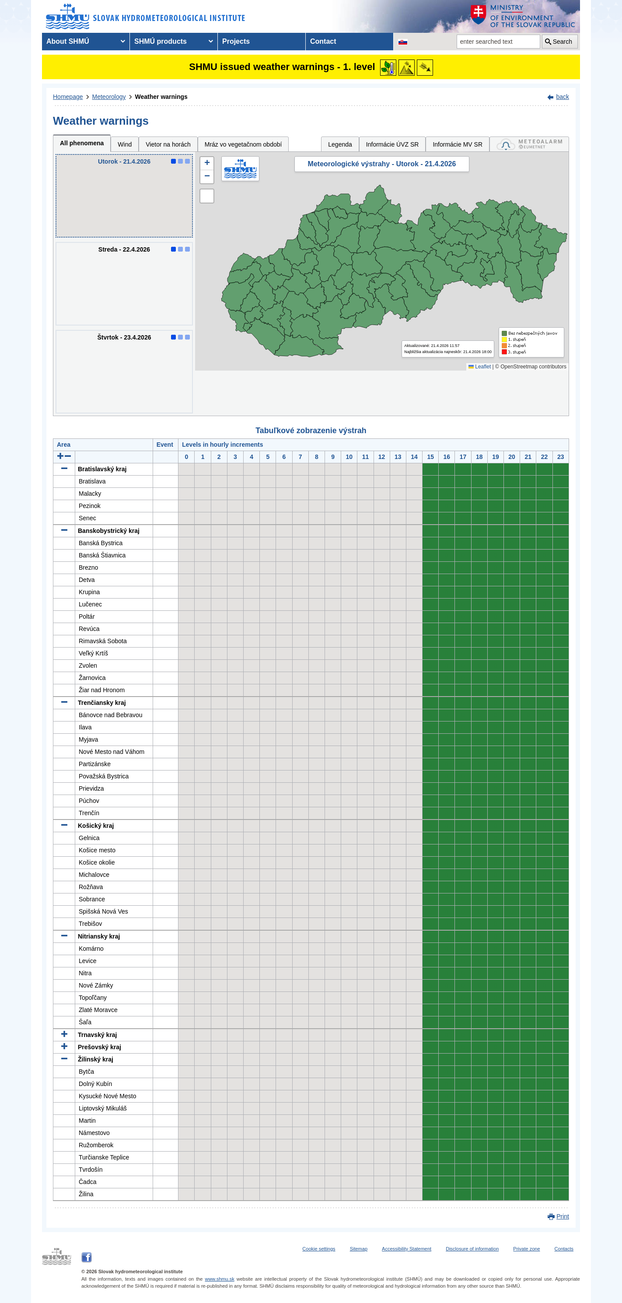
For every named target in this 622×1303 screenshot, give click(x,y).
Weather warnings (161, 96)
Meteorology (109, 96)
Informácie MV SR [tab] (457, 144)
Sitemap (358, 1248)
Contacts (564, 1248)
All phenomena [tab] (82, 143)
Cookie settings (318, 1248)
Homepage (68, 96)
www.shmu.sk (219, 1279)
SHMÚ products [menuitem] (160, 41)
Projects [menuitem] (236, 41)
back (562, 96)
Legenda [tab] (340, 144)
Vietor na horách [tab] (168, 144)
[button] (206, 163)
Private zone (526, 1248)
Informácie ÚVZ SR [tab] (392, 144)
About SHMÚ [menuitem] (67, 41)
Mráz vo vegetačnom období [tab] (243, 144)
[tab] (529, 144)
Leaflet (479, 367)
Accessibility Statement (406, 1248)
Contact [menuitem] (323, 41)
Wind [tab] (125, 144)
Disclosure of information (472, 1248)
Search (562, 41)
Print (562, 1216)
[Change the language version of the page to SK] (403, 41)
